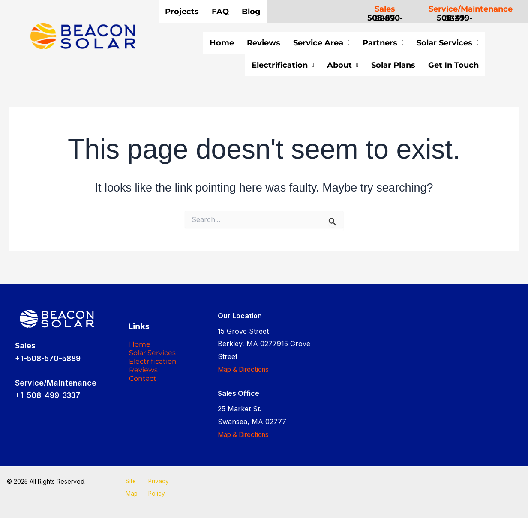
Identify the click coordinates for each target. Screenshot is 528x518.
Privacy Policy (158, 488)
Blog (251, 11)
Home (222, 43)
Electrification (257, 65)
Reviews (263, 43)
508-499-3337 (454, 18)
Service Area (321, 43)
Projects (182, 11)
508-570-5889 (385, 18)
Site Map (131, 488)
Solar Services (448, 43)
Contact (144, 401)
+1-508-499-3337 (49, 395)
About (317, 65)
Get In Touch (440, 66)
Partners (383, 43)
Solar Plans (367, 65)
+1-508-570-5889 (49, 358)
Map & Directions (245, 369)
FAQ (220, 11)
